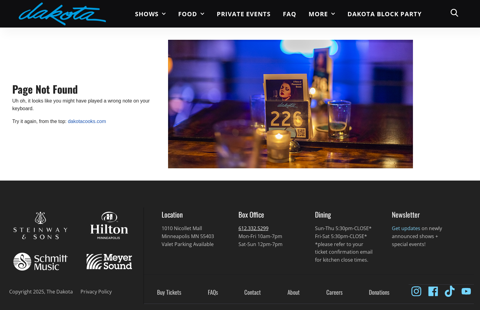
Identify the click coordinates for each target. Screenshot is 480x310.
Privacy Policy (96, 291)
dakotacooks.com (87, 121)
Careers (334, 292)
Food (191, 14)
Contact (252, 292)
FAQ (289, 14)
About (293, 292)
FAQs (213, 292)
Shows (150, 14)
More (322, 14)
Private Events (244, 14)
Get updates (406, 228)
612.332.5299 (253, 228)
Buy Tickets (169, 292)
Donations (379, 292)
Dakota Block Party (384, 14)
